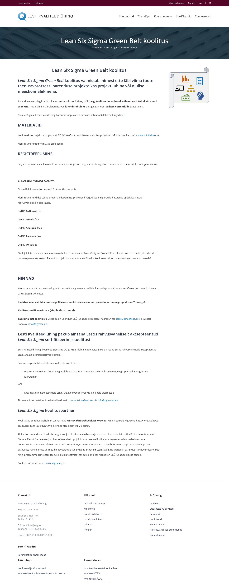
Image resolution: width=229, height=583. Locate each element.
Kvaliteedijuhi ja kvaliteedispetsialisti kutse (41, 573)
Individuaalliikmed (94, 519)
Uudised (154, 503)
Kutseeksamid (157, 535)
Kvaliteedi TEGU (92, 573)
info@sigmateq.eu (38, 323)
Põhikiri (88, 529)
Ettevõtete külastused (162, 508)
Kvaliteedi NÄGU (93, 578)
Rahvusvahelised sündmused (166, 529)
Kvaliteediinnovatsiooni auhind (101, 568)
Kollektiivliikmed (93, 514)
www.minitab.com (148, 135)
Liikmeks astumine (94, 503)
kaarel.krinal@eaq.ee (126, 318)
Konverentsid (157, 524)
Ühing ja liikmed (176, 3)
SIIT (123, 115)
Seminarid (155, 514)
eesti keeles (24, 2)
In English (39, 2)
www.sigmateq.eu (55, 463)
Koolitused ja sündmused (32, 568)
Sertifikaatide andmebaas (32, 554)
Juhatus (88, 524)
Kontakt (191, 3)
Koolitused (156, 519)
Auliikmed (89, 508)
